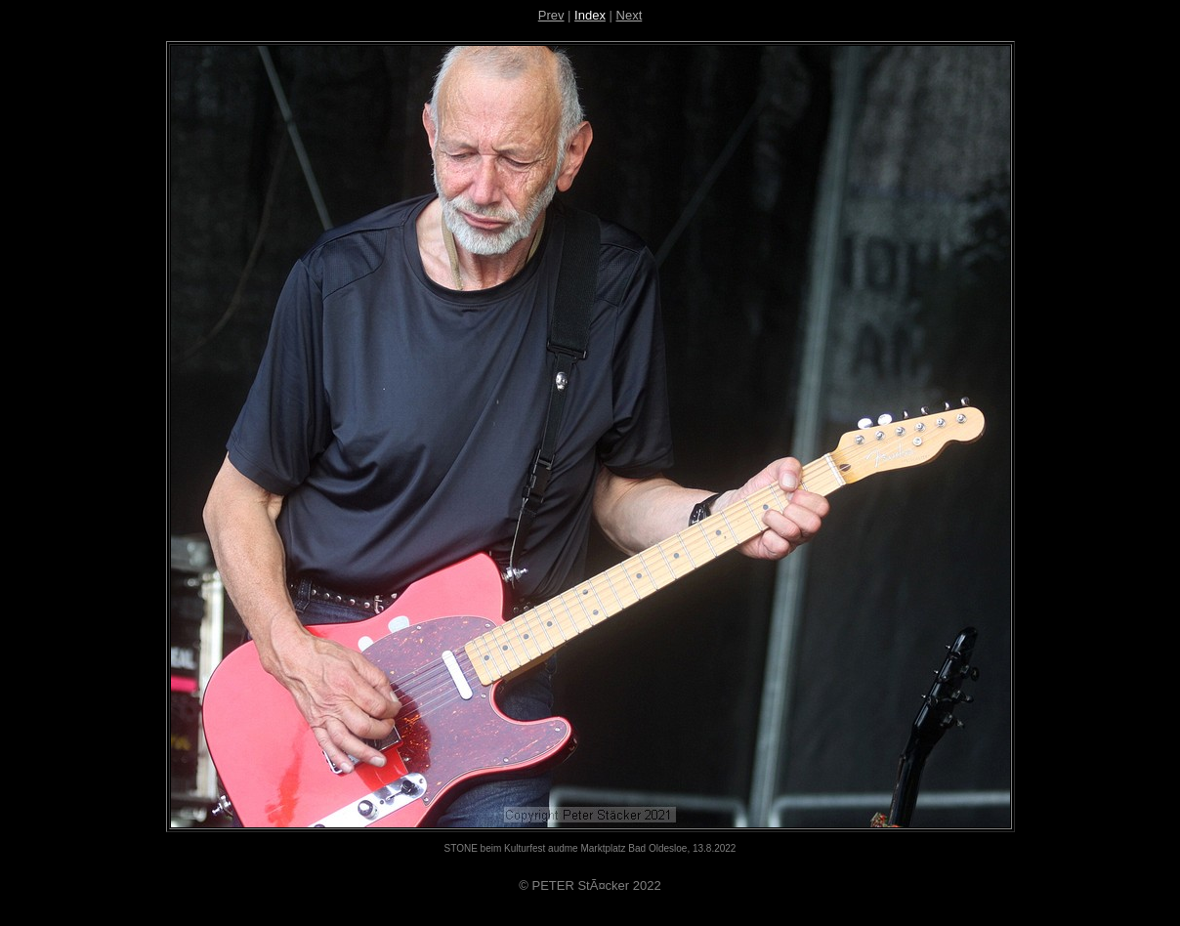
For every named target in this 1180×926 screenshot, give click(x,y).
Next (629, 15)
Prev (551, 15)
